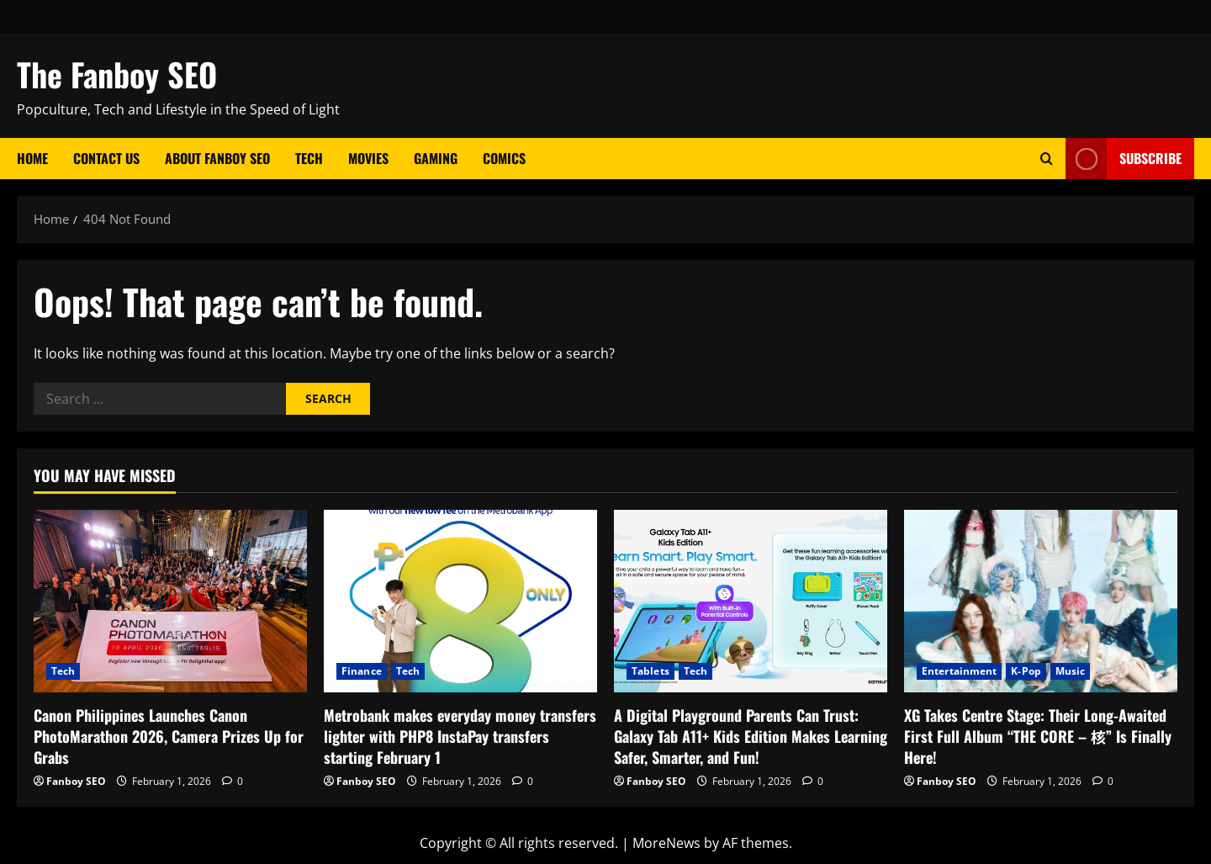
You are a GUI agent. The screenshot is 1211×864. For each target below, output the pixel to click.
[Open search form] (1046, 158)
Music (1070, 671)
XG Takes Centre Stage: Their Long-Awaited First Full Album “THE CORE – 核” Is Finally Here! (1037, 736)
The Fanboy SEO (117, 74)
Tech (309, 158)
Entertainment (959, 671)
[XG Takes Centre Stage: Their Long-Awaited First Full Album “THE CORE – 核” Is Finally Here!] (1040, 601)
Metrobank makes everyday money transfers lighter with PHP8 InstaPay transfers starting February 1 (460, 736)
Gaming (435, 158)
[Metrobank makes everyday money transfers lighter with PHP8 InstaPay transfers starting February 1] (460, 601)
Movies (368, 158)
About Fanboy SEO (217, 158)
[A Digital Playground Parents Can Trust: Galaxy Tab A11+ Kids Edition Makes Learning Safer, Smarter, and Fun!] (750, 601)
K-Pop (1026, 671)
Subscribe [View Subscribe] (1124, 158)
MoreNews (666, 843)
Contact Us (106, 158)
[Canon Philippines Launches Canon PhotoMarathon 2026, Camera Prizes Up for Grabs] (170, 601)
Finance (361, 671)
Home (32, 158)
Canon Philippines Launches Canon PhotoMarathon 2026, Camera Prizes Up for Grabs (169, 736)
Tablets (650, 671)
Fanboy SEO (76, 781)
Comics (504, 158)
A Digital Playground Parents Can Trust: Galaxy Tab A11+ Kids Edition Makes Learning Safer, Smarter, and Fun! (750, 736)
